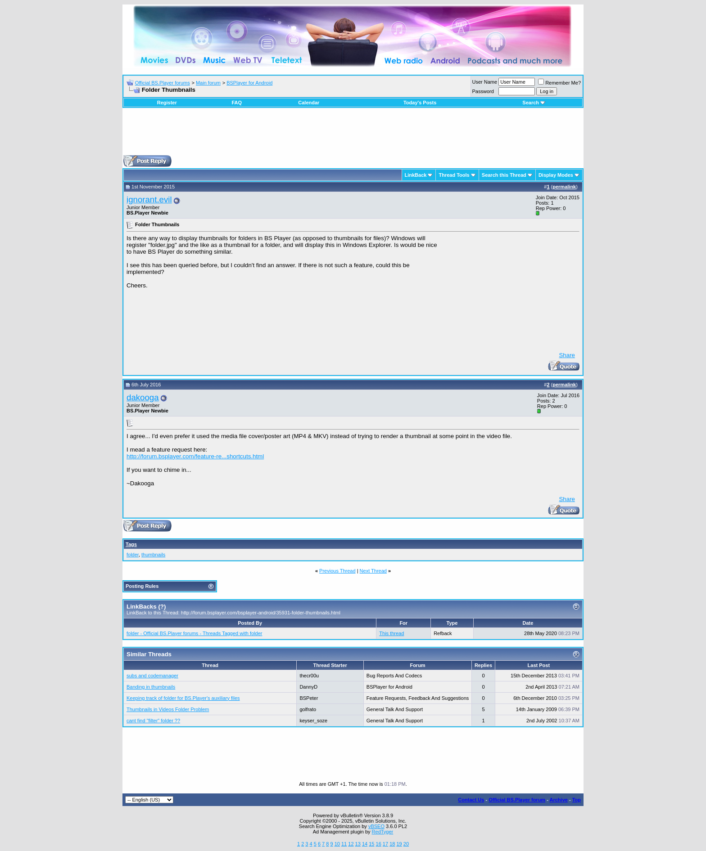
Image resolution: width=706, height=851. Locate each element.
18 (392, 844)
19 (399, 844)
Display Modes (556, 175)
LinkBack (416, 175)
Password (483, 91)
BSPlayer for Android (249, 82)
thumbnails (153, 554)
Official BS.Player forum (517, 799)
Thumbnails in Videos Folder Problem (168, 709)
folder (133, 554)
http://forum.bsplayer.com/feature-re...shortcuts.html (195, 456)
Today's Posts (419, 102)
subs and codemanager (152, 675)
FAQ (236, 102)
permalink (564, 186)
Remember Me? (559, 82)
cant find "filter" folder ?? (153, 720)
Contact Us (471, 799)
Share (567, 355)
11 (344, 844)
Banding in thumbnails (151, 687)
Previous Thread (337, 570)
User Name (485, 82)
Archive (559, 799)
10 (337, 844)
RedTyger (383, 831)
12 (350, 844)
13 (358, 844)
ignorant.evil (149, 199)
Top (576, 799)
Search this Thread (504, 175)
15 (371, 844)
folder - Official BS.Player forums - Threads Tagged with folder (194, 633)
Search (533, 102)
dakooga (143, 397)
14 (364, 844)
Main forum (208, 82)
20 (406, 844)
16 (378, 844)
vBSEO (376, 826)
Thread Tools (454, 175)
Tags (131, 544)
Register (167, 102)
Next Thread (373, 570)
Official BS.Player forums (162, 82)
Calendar (308, 102)
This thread (391, 633)
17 (385, 844)
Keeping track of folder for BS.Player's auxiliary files (183, 698)
